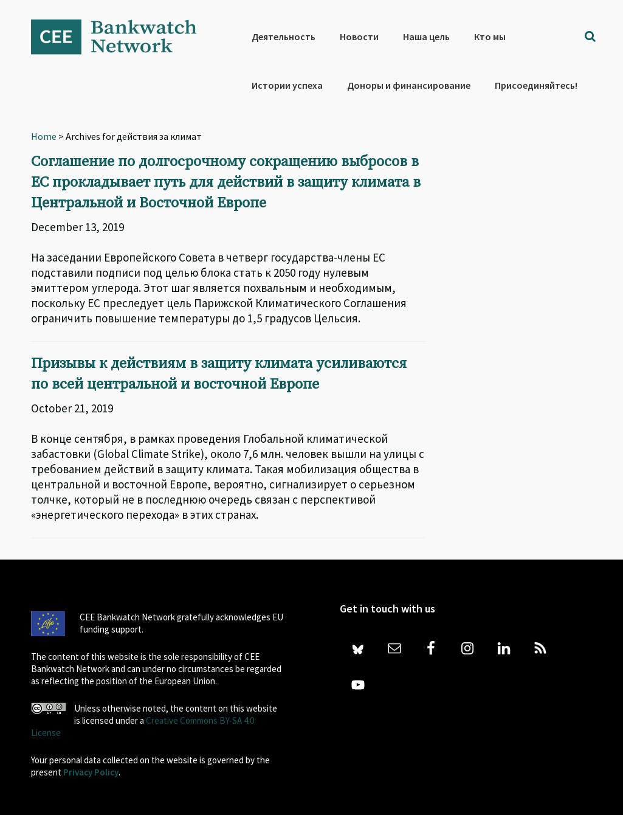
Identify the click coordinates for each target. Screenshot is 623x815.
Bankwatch (122, 36)
